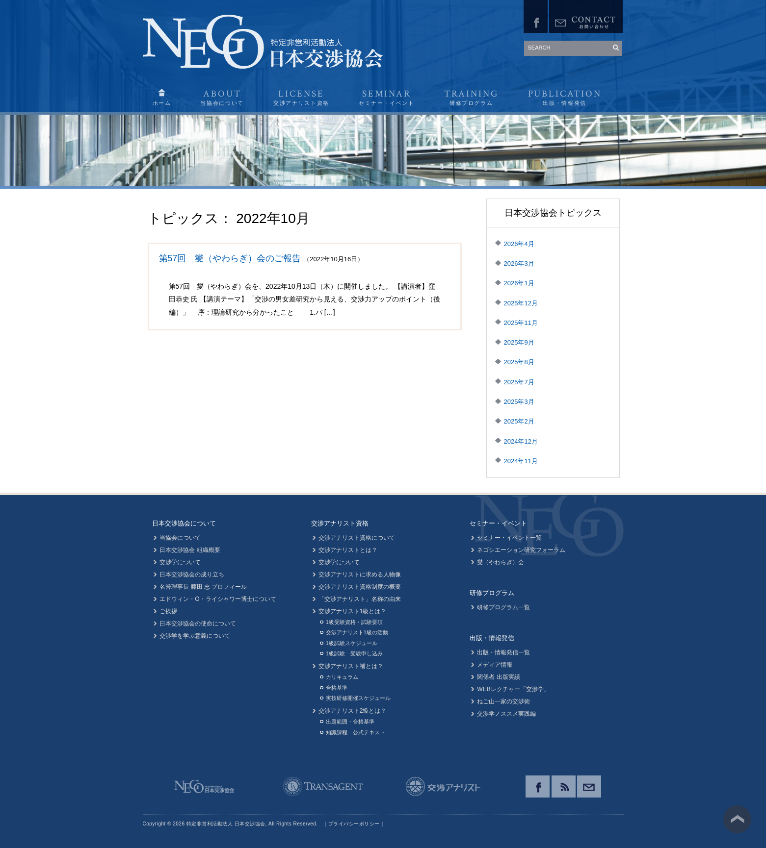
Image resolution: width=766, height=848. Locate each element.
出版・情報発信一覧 (503, 652)
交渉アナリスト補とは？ (350, 666)
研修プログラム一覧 (503, 607)
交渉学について (180, 562)
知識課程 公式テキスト (355, 732)
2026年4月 (519, 244)
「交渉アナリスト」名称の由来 (359, 599)
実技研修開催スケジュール (358, 698)
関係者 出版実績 (498, 676)
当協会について (180, 537)
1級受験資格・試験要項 (354, 622)
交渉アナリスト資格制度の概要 (359, 586)
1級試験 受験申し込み (354, 653)
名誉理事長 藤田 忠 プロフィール (203, 586)
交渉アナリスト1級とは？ (352, 611)
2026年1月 (519, 283)
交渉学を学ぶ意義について (195, 635)
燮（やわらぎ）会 (500, 562)
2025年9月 (519, 342)
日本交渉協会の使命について (198, 623)
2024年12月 (521, 441)
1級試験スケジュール (351, 643)
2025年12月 (521, 303)
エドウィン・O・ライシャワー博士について (218, 599)
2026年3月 (519, 263)
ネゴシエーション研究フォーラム (521, 550)
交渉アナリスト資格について (356, 537)
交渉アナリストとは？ (347, 550)
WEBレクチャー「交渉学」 (513, 689)
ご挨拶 (169, 611)
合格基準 (336, 688)
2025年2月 (519, 421)
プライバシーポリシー (354, 823)
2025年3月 (519, 401)
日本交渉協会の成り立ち (192, 574)
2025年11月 (521, 322)
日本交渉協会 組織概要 (190, 550)
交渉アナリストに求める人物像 (359, 574)
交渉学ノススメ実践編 (506, 713)
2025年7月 (519, 382)
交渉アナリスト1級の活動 (357, 632)
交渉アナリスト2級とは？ (352, 710)
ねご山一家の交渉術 (503, 701)
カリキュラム (342, 677)
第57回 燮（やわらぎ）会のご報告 (230, 258)
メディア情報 (494, 664)
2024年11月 (521, 461)
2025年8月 (519, 362)
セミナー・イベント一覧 (509, 537)
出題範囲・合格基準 (350, 721)
